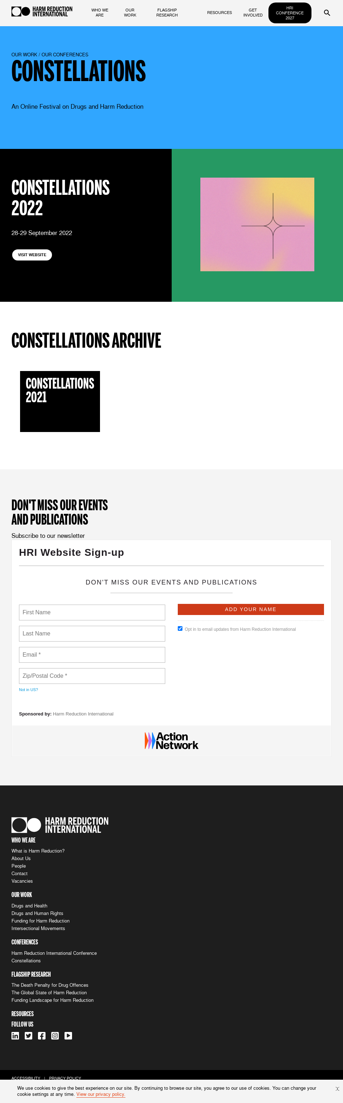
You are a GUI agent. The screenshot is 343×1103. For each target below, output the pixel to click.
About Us (21, 858)
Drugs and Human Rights (37, 913)
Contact (19, 873)
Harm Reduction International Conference (54, 953)
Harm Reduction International (83, 714)
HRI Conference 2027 (290, 12)
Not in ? (28, 689)
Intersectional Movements (38, 928)
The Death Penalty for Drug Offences (50, 985)
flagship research (167, 13)
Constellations (26, 961)
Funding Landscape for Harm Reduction (52, 1000)
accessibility (25, 1078)
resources (219, 12)
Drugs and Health (29, 906)
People (18, 866)
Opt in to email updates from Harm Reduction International (237, 629)
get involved (253, 13)
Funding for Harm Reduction (40, 921)
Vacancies (22, 881)
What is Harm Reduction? (38, 851)
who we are (99, 13)
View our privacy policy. (100, 1094)
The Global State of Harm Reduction (49, 993)
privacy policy (65, 1078)
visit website (32, 255)
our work (130, 13)
